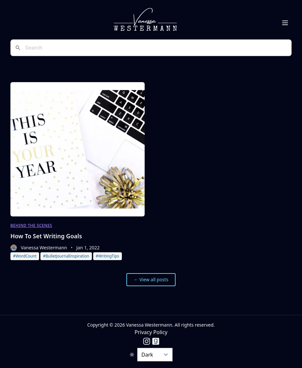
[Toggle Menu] (285, 23)
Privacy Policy (151, 332)
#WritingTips (107, 256)
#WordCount (24, 256)
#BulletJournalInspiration (66, 256)
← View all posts (151, 279)
